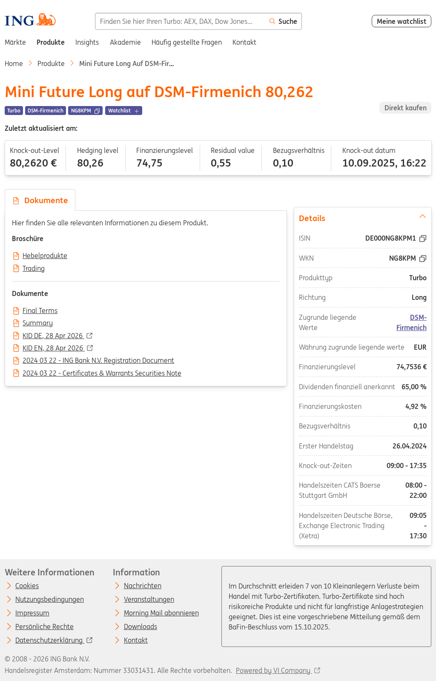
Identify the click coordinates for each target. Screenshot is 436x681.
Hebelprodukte (45, 256)
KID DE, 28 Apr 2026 (53, 336)
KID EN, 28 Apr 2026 (54, 348)
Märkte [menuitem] (15, 42)
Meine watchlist (402, 21)
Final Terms (40, 311)
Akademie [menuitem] (125, 42)
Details (362, 217)
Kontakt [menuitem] (244, 42)
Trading (34, 269)
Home (14, 63)
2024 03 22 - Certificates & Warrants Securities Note (102, 373)
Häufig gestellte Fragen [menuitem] (187, 42)
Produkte (51, 63)
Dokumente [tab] (40, 200)
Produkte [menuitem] (51, 42)
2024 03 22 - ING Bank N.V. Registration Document (98, 361)
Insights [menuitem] (87, 42)
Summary (38, 323)
